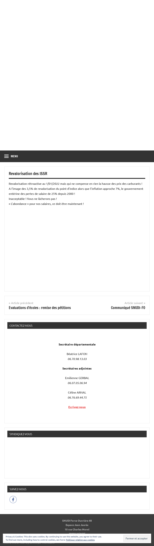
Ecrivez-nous (77, 407)
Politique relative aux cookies (80, 539)
